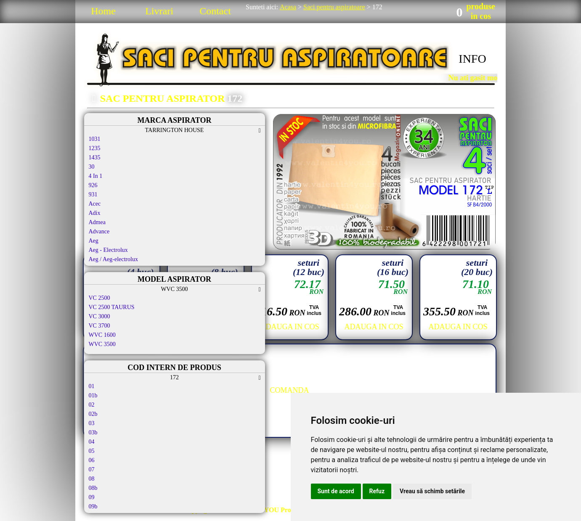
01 (92, 386)
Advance (99, 231)
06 (92, 460)
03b (93, 432)
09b (93, 506)
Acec (95, 204)
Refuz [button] (377, 491)
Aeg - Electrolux (108, 250)
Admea (97, 222)
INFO (472, 58)
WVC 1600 (102, 335)
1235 (95, 148)
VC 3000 (99, 316)
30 (92, 167)
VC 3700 (99, 326)
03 (92, 423)
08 (92, 479)
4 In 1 (96, 176)
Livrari (159, 10)
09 (92, 497)
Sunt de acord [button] (336, 491)
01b (93, 395)
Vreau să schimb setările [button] (432, 491)
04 (92, 442)
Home (103, 10)
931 (93, 194)
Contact (215, 10)
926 (93, 185)
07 (92, 469)
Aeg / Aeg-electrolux (113, 259)
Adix (95, 213)
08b (93, 488)
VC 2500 (99, 298)
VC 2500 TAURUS (112, 307)
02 (92, 405)
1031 (95, 139)
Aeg (93, 241)
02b (93, 414)
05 (92, 451)
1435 (95, 157)
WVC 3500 (102, 344)
